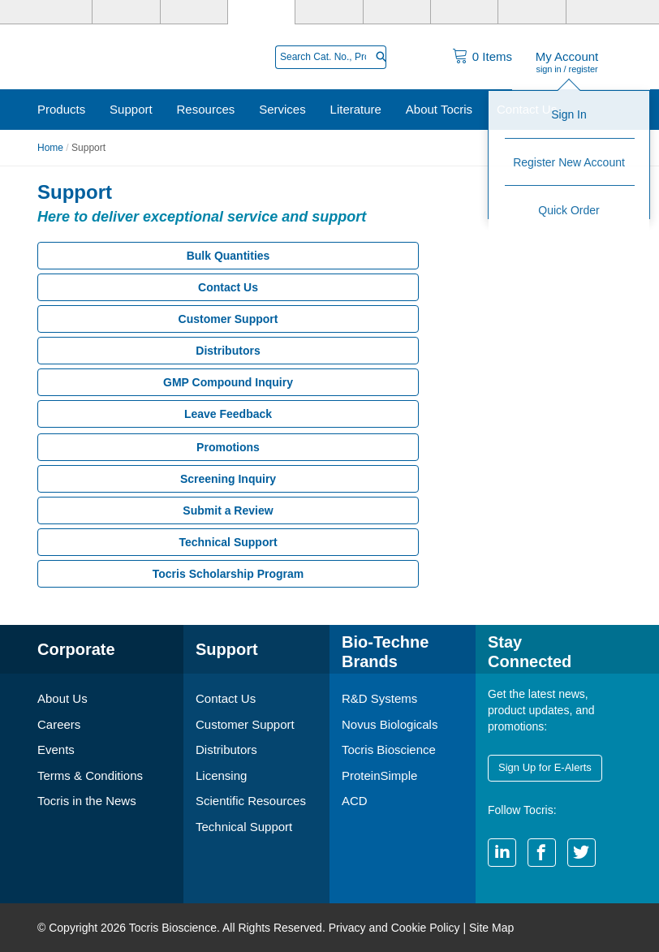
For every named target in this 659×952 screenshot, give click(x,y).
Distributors (228, 350)
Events (56, 749)
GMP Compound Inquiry (228, 382)
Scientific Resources (251, 801)
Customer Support (228, 318)
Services (282, 109)
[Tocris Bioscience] (261, 12)
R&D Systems (379, 698)
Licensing (221, 775)
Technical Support (228, 542)
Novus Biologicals (389, 724)
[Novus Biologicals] (194, 12)
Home (50, 147)
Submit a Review (228, 510)
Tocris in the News (86, 801)
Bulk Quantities (228, 255)
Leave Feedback (228, 413)
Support (131, 109)
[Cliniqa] (464, 12)
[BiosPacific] (397, 12)
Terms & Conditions (90, 775)
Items (492, 56)
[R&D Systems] (126, 12)
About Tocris (439, 109)
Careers (58, 724)
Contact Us (527, 109)
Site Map (491, 927)
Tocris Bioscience (389, 749)
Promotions (228, 447)
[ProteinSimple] (328, 12)
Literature (355, 109)
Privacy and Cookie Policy (394, 927)
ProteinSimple (379, 775)
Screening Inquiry (228, 478)
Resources (206, 109)
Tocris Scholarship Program (228, 573)
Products (61, 109)
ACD (355, 801)
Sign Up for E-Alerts (545, 767)
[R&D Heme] (599, 12)
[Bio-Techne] (59, 12)
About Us (62, 698)
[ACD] (531, 12)
